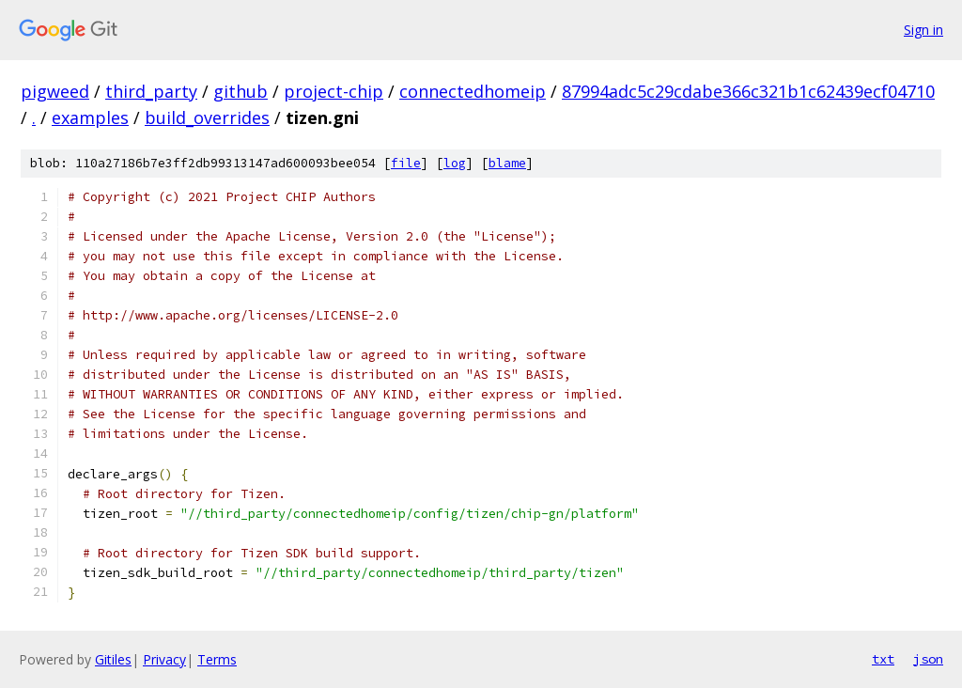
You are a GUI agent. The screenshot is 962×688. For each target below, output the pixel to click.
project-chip (333, 91)
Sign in (923, 30)
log (454, 163)
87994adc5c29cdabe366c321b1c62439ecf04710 (748, 91)
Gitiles (113, 659)
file (406, 163)
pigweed (55, 91)
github (240, 91)
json (928, 658)
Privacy (164, 659)
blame (507, 163)
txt (883, 658)
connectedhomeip (472, 91)
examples (90, 117)
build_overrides (207, 117)
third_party (151, 91)
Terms (217, 659)
